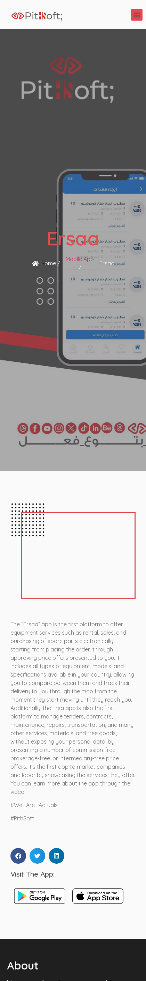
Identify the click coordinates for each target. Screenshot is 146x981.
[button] (137, 15)
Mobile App (80, 259)
